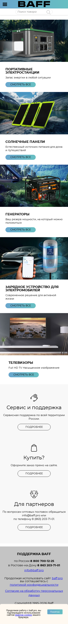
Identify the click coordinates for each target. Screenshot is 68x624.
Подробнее (34, 427)
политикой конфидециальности (34, 584)
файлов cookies (23, 615)
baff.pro (57, 578)
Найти (48, 12)
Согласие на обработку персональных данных (34, 593)
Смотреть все (20, 84)
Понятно (55, 611)
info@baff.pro (31, 515)
